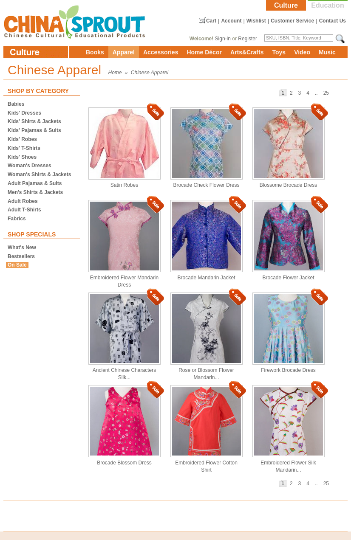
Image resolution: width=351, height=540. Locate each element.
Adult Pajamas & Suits (35, 183)
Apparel (124, 52)
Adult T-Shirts (24, 210)
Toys (279, 52)
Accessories (160, 52)
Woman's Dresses (29, 166)
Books (95, 52)
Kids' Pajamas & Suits (34, 130)
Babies (16, 104)
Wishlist (256, 21)
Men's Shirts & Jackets (35, 192)
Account (231, 21)
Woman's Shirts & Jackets (39, 174)
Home (115, 73)
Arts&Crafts (247, 52)
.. (316, 93)
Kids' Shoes (22, 157)
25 (326, 93)
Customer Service (292, 21)
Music (327, 52)
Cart (211, 21)
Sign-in (223, 39)
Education (327, 5)
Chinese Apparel (149, 73)
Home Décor (204, 52)
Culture (286, 5)
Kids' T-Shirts (24, 148)
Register (247, 39)
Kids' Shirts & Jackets (34, 121)
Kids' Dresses (24, 113)
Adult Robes (23, 201)
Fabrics (17, 219)
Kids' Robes (22, 139)
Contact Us (332, 21)
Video (302, 52)
